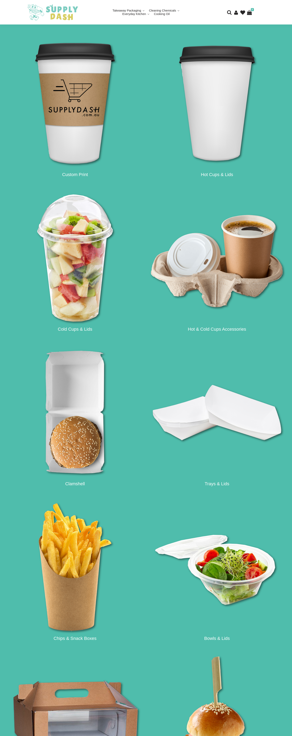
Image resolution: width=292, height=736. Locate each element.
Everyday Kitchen (134, 14)
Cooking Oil (162, 14)
